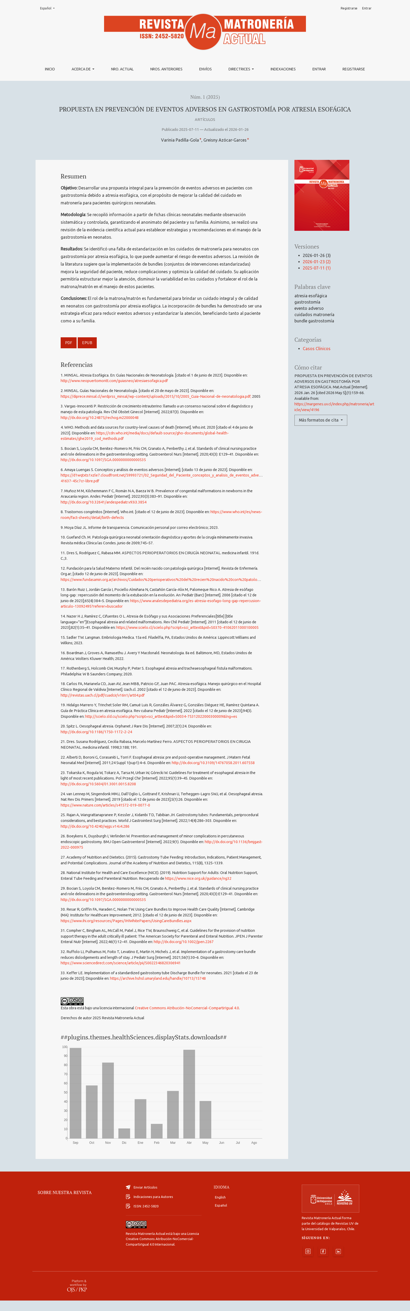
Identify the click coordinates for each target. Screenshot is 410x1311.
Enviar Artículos (141, 1197)
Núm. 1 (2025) (205, 97)
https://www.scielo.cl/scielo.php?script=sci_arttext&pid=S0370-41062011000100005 (187, 627)
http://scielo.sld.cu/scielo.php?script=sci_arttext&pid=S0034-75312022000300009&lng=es (161, 716)
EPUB (87, 342)
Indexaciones (283, 69)
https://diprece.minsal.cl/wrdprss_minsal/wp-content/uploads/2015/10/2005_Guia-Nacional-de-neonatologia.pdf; (156, 396)
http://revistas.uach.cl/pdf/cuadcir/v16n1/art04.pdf (103, 695)
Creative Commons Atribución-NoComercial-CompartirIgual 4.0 (187, 1008)
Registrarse (354, 69)
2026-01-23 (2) (317, 261)
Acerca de (82, 69)
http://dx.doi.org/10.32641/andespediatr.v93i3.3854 (103, 502)
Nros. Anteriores (166, 69)
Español (49, 8)
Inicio (50, 69)
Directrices (240, 69)
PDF (68, 342)
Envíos (205, 69)
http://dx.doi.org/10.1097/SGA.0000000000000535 (103, 460)
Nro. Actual (122, 69)
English (220, 1207)
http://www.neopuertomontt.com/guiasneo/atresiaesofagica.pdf (114, 381)
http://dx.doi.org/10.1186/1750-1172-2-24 (96, 732)
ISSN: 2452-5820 (142, 1216)
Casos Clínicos (317, 348)
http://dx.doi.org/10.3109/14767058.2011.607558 (213, 763)
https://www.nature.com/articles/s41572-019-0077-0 (105, 805)
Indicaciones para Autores (149, 1207)
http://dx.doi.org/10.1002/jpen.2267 (184, 942)
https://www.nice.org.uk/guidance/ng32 (198, 878)
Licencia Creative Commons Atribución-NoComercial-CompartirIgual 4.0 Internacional (162, 1249)
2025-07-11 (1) (317, 268)
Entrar (319, 69)
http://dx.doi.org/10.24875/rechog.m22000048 (100, 418)
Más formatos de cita (319, 420)
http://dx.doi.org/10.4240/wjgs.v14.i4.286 (95, 826)
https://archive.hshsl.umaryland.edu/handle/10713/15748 (158, 978)
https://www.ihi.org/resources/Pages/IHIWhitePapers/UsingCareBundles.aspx (126, 921)
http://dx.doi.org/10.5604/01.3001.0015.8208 (98, 784)
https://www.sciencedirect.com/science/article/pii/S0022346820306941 (121, 963)
